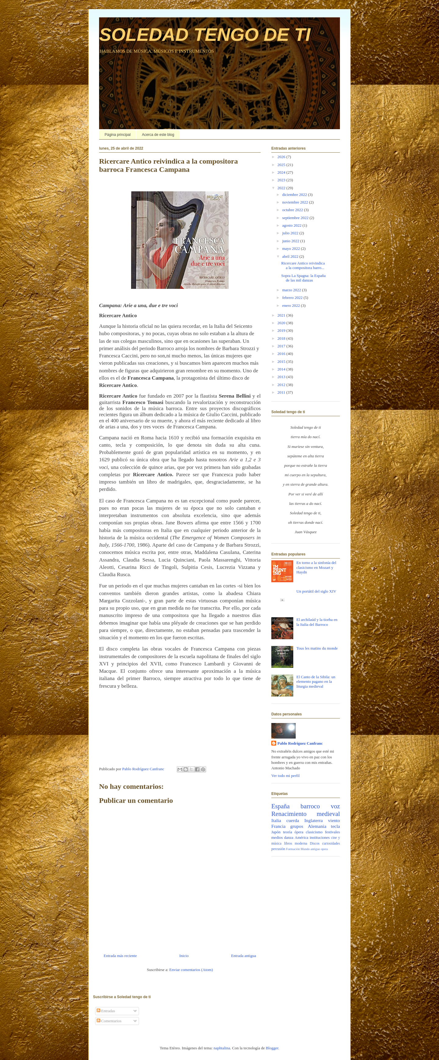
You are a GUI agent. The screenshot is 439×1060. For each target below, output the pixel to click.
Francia (278, 826)
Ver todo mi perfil (285, 775)
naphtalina (222, 1048)
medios (277, 837)
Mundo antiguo (310, 849)
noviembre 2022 (295, 202)
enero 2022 (291, 305)
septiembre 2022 (296, 217)
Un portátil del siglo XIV (316, 591)
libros (288, 844)
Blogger (272, 1048)
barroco (310, 806)
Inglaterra (313, 820)
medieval (328, 813)
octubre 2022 (293, 209)
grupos (296, 826)
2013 (281, 376)
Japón (275, 832)
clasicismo (314, 832)
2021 (281, 315)
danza (288, 837)
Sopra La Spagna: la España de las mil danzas (303, 278)
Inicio (183, 955)
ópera (298, 832)
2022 (281, 188)
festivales (332, 832)
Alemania (317, 826)
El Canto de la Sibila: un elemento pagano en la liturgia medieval (315, 682)
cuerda (292, 820)
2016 (281, 353)
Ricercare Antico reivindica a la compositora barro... (303, 265)
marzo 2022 (292, 290)
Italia (276, 820)
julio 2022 (290, 233)
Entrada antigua (243, 955)
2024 (281, 172)
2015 (281, 361)
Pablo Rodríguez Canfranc (300, 743)
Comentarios (109, 1021)
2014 (281, 369)
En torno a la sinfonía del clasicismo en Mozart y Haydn (316, 567)
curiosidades (331, 844)
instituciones (320, 837)
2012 (281, 384)
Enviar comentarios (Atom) (191, 969)
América (302, 837)
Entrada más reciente (120, 955)
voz (335, 806)
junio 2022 (291, 241)
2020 (281, 323)
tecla (335, 826)
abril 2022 (290, 256)
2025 (281, 164)
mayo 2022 (291, 248)
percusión (278, 849)
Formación (293, 849)
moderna (301, 844)
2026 (281, 156)
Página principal (117, 135)
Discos (314, 844)
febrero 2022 (293, 297)
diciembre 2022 (295, 194)
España (280, 806)
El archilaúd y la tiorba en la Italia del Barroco (316, 622)
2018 (281, 338)
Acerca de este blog (158, 135)
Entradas (106, 1011)
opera (324, 849)
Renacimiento (289, 813)
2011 (281, 392)
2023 (281, 180)
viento (334, 820)
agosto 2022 (292, 225)
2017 (281, 346)
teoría (287, 832)
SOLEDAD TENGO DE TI (204, 34)
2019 (281, 330)
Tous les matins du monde (317, 648)
